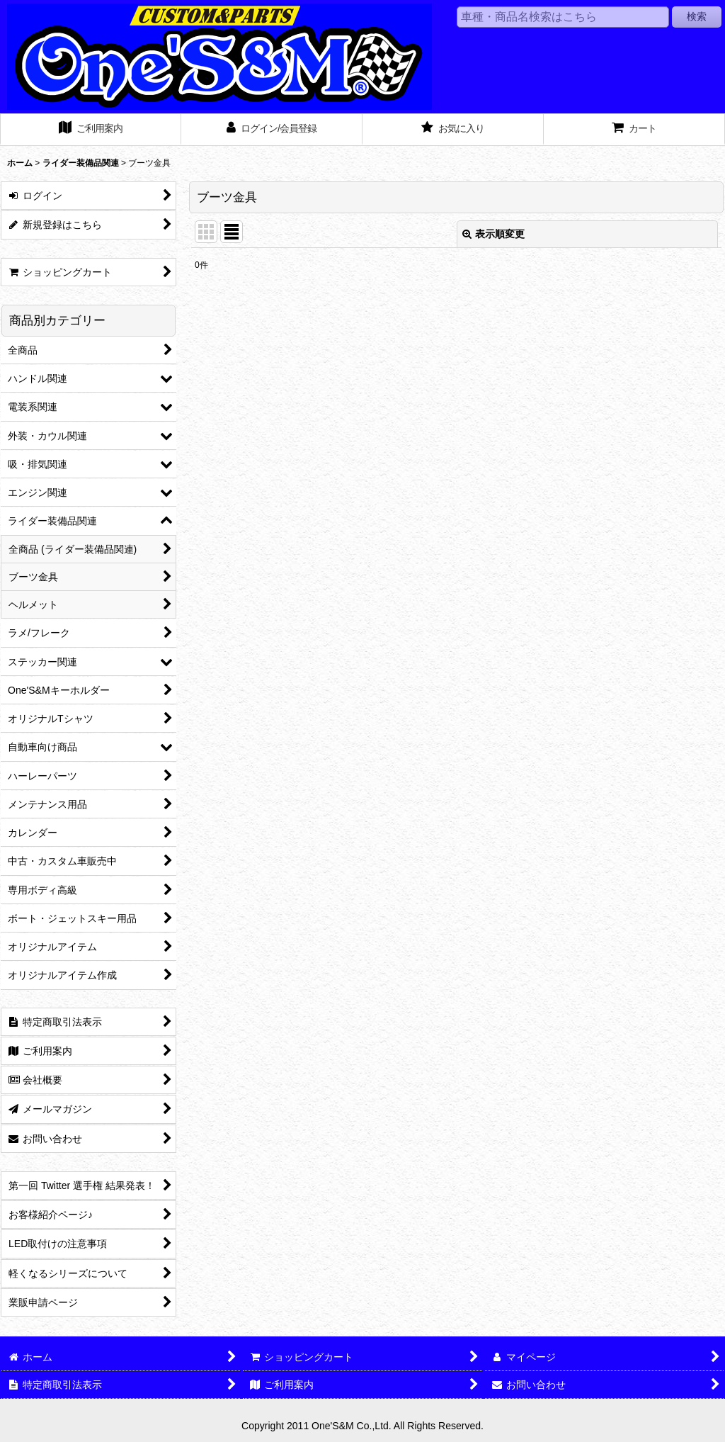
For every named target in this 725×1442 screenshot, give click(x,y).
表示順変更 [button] (493, 234)
